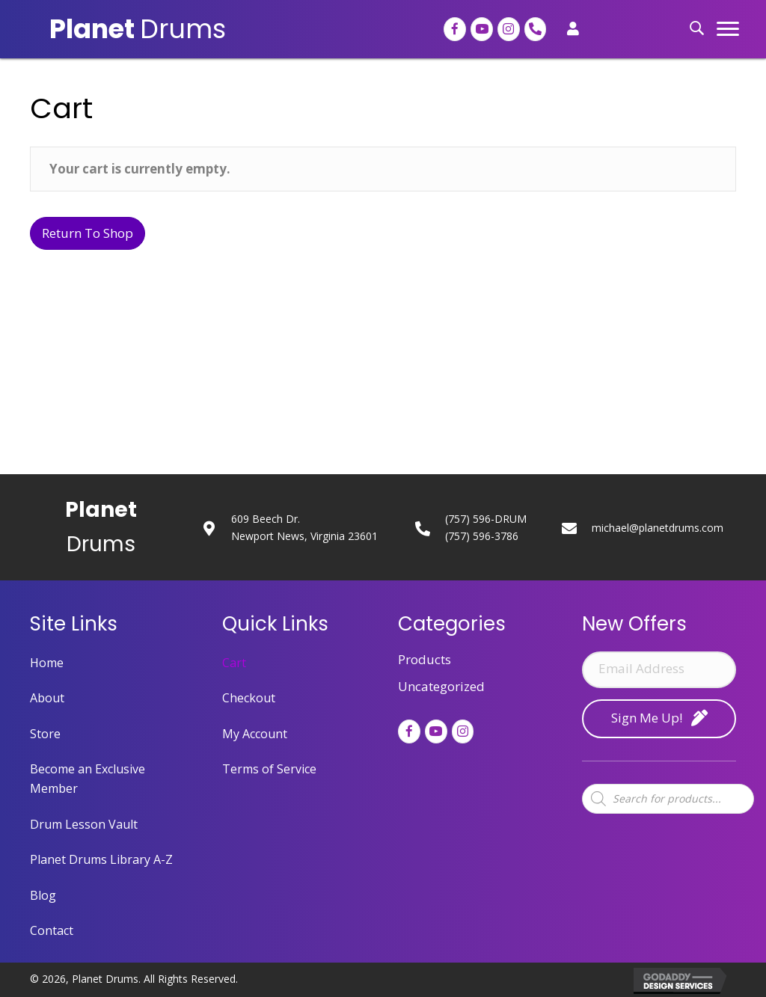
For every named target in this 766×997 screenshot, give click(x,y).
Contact (51, 930)
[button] (728, 29)
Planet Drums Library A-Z (101, 859)
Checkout (248, 698)
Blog (43, 895)
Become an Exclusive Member (87, 779)
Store (45, 733)
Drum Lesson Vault (84, 824)
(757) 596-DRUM (486, 519)
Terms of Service (269, 769)
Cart (234, 662)
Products (424, 659)
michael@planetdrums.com (657, 528)
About (47, 698)
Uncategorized (441, 686)
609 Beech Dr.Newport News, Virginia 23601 (304, 527)
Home (47, 662)
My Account (254, 733)
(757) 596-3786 (481, 536)
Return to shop (87, 233)
